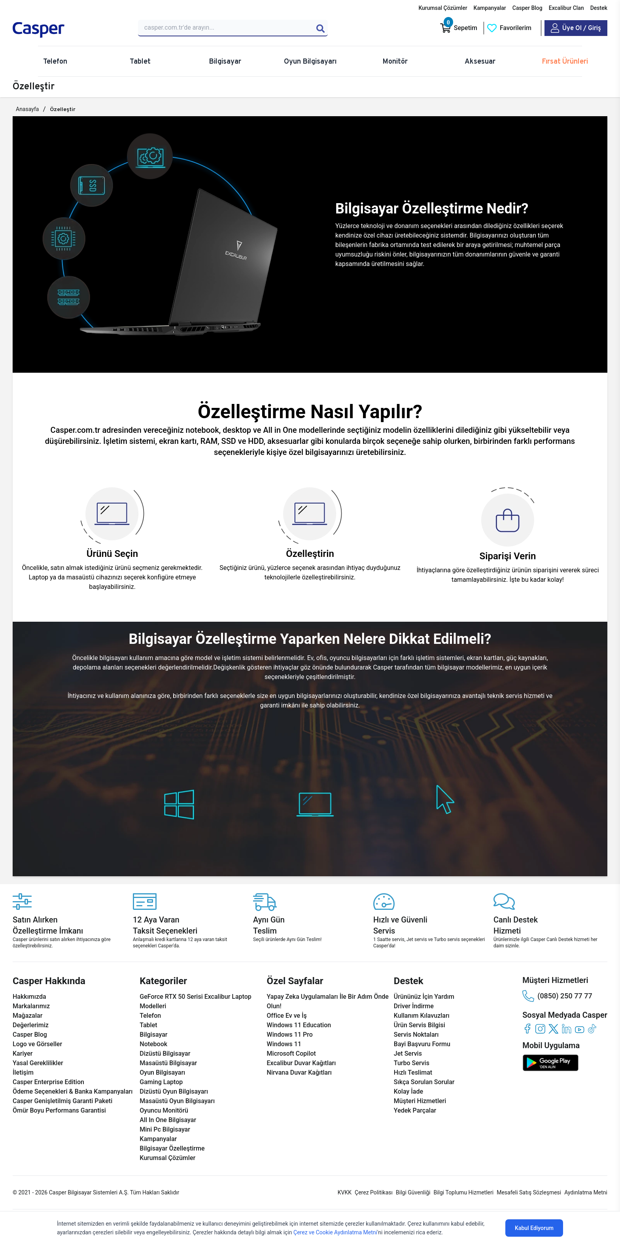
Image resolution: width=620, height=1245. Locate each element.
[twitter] (553, 1029)
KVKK (345, 1192)
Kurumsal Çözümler (442, 8)
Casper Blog (527, 8)
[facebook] (527, 1029)
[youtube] (579, 1029)
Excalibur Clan (566, 8)
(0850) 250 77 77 (557, 996)
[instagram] (540, 1029)
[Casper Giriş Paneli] (575, 28)
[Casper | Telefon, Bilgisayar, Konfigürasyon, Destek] (70, 30)
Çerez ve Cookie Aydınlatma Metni (335, 1232)
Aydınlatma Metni (585, 1192)
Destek (598, 8)
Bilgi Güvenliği (413, 1192)
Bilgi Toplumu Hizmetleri (463, 1192)
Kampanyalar (490, 8)
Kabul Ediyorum (534, 1228)
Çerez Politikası (374, 1192)
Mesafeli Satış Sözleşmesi (529, 1192)
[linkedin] (566, 1029)
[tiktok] (592, 1029)
